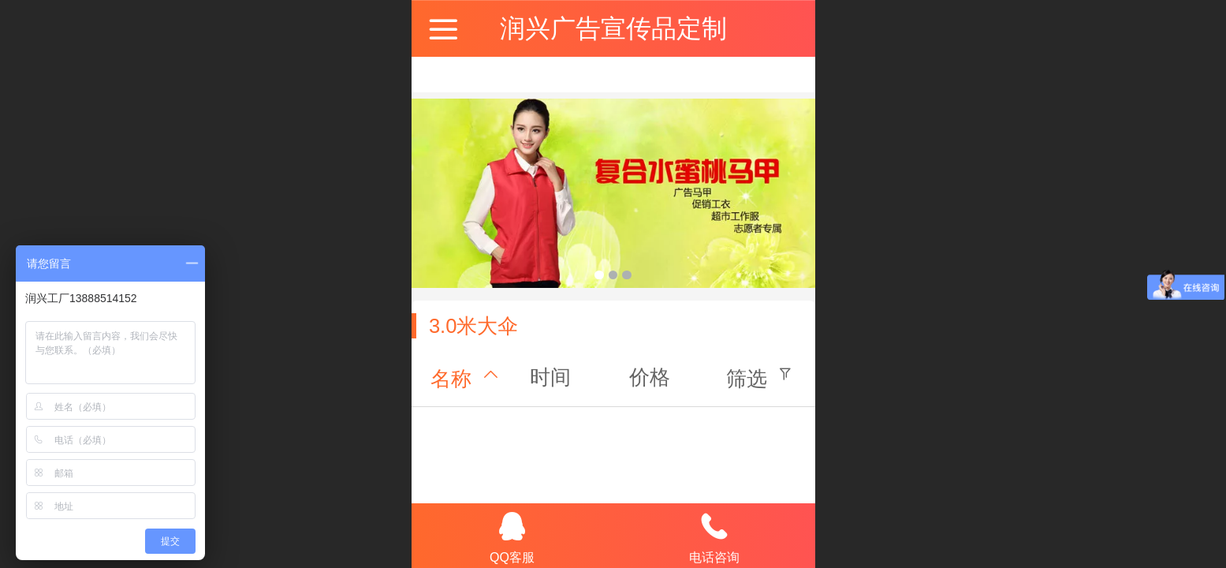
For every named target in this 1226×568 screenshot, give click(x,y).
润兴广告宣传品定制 (613, 28)
